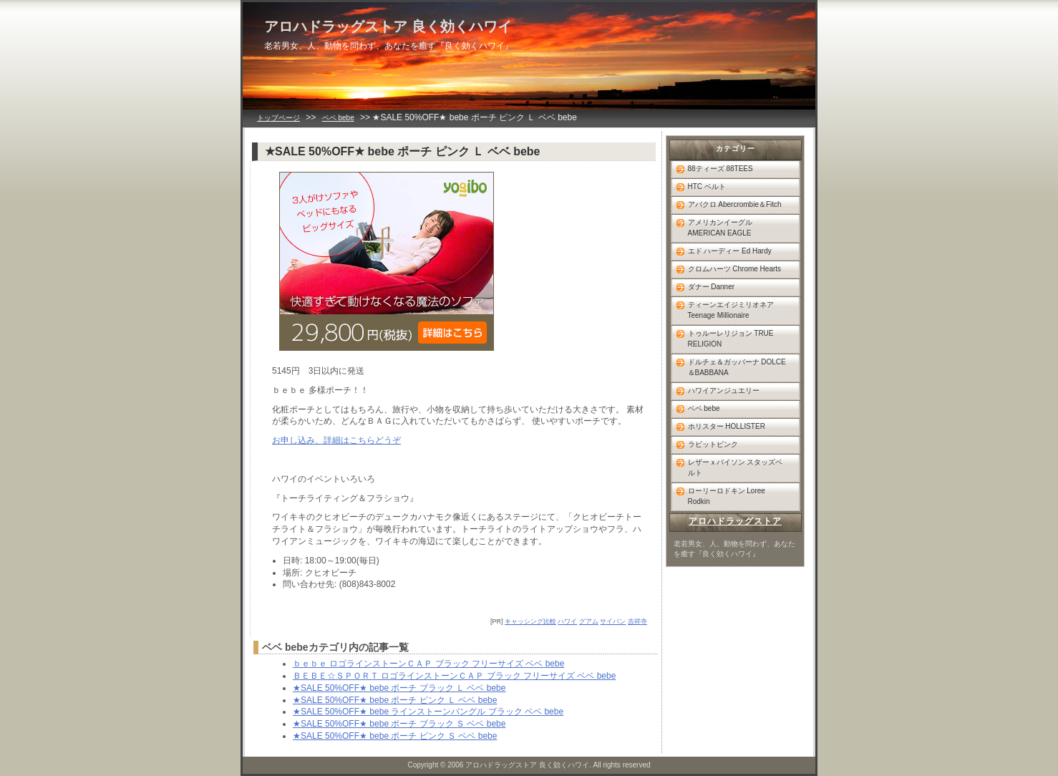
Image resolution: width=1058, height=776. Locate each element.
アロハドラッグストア (735, 521)
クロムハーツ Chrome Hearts (735, 269)
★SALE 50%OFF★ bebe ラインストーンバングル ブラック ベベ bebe (428, 712)
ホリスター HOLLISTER (726, 426)
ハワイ (567, 621)
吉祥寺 (637, 621)
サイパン (613, 621)
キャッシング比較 (530, 621)
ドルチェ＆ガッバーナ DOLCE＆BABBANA (737, 367)
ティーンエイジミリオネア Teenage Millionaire (731, 310)
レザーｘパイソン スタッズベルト (735, 467)
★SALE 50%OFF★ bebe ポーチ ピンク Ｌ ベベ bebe (395, 700)
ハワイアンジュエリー (723, 390)
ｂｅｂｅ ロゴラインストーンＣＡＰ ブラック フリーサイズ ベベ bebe (428, 664)
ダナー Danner (711, 287)
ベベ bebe (338, 118)
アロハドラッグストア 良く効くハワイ (388, 26)
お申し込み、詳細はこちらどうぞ (336, 440)
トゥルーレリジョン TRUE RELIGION (731, 338)
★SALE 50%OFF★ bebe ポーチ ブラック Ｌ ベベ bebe (399, 688)
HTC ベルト (707, 186)
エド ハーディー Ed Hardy (730, 251)
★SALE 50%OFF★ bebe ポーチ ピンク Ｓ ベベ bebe (395, 736)
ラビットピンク (713, 444)
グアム (588, 621)
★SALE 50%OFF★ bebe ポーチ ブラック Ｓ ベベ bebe (399, 724)
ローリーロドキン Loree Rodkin (726, 496)
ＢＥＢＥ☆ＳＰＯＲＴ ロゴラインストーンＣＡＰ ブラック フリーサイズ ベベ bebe (454, 676)
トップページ (278, 118)
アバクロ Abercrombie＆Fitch (735, 204)
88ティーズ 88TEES (720, 169)
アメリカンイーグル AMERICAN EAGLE (720, 227)
